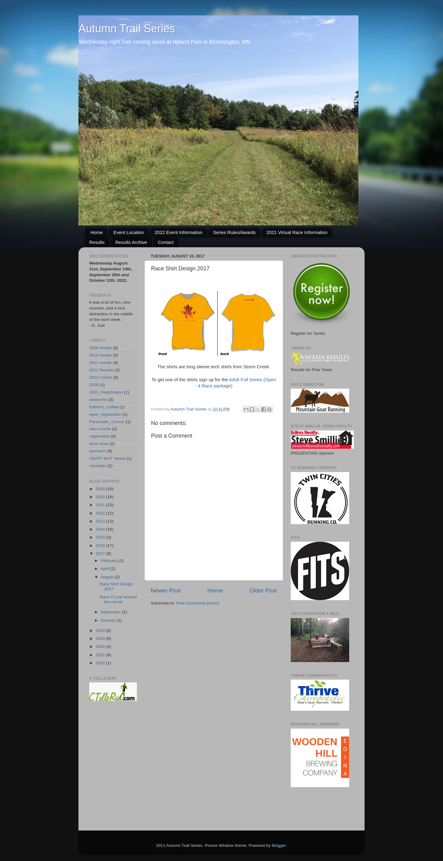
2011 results (100, 362)
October (109, 620)
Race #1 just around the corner (118, 599)
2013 (101, 521)
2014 (101, 529)
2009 (101, 489)
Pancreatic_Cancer (107, 421)
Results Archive (131, 242)
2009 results (100, 348)
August (108, 577)
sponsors (97, 451)
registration (99, 436)
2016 (101, 545)
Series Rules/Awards (234, 232)
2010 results (100, 355)
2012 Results (101, 370)
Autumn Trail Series (126, 28)
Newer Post (166, 590)
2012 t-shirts (100, 377)
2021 (101, 655)
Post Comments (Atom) (197, 603)
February (109, 560)
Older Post (263, 590)
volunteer (97, 465)
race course (100, 428)
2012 (101, 513)
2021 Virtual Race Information (296, 232)
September (111, 612)
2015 (101, 537)
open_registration (105, 414)
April (105, 568)
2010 (101, 497)
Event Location (129, 232)
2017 (101, 553)
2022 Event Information (178, 232)
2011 (101, 505)
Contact (166, 242)
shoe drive (98, 443)
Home (96, 232)
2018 (93, 384)
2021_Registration (106, 392)
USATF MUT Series (107, 458)
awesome (98, 399)
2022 (101, 663)
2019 (101, 638)
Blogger (279, 845)
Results (97, 242)
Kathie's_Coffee (103, 407)
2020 (101, 646)
